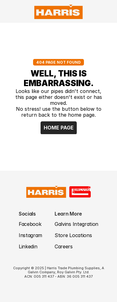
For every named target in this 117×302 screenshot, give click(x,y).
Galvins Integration (76, 224)
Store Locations (73, 235)
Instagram (30, 235)
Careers (64, 246)
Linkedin (28, 246)
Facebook (30, 224)
